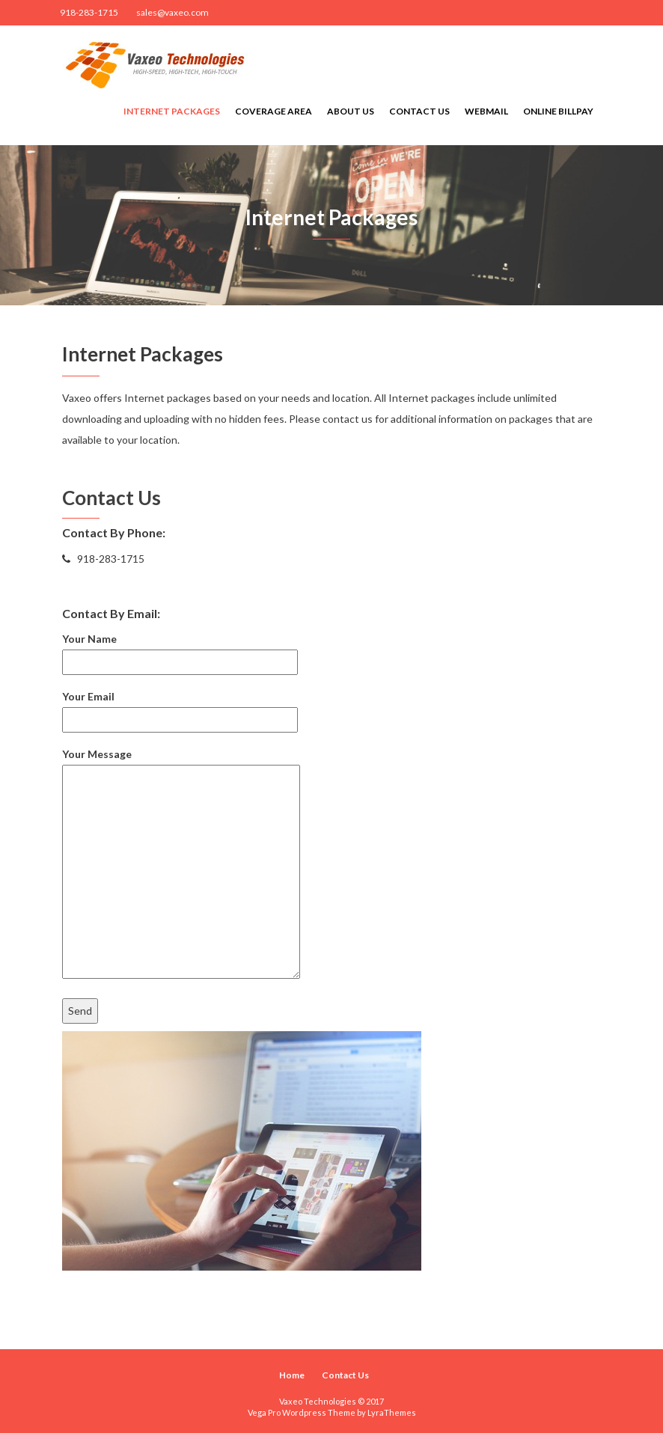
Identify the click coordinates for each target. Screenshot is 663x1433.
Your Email (180, 708)
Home (292, 1375)
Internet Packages (171, 111)
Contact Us (419, 111)
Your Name (180, 650)
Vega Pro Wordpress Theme (301, 1412)
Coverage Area (273, 111)
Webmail (486, 111)
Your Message (181, 864)
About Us (350, 111)
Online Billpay (558, 111)
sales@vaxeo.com (172, 12)
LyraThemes (391, 1412)
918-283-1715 (89, 12)
